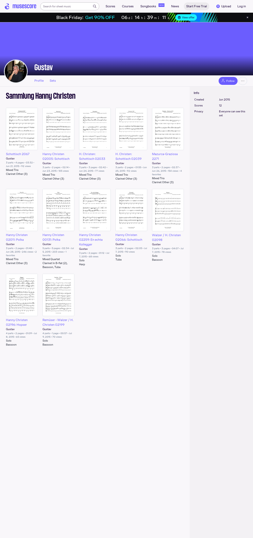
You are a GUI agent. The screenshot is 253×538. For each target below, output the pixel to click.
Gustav (43, 67)
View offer (186, 17)
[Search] (94, 6)
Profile (39, 80)
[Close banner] (247, 17)
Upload (223, 6)
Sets (53, 80)
